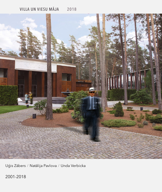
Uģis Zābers (15, 165)
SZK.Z (10, 10)
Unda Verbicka (73, 165)
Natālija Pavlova (43, 165)
